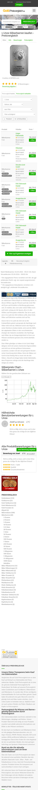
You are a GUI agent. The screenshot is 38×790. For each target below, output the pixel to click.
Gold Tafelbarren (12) (9, 503)
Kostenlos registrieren (23, 2)
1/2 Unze (7, 527)
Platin (29, 27)
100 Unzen (7, 553)
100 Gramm (8, 539)
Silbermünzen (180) (8, 512)
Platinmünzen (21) (8, 580)
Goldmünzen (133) (8, 498)
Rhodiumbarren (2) (8, 604)
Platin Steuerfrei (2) (8, 587)
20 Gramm (7, 529)
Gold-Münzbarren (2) (9, 505)
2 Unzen (6, 537)
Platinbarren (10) (7, 582)
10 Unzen (7, 546)
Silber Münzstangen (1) (9, 568)
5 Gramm (7, 522)
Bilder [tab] (4, 40)
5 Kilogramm (8, 556)
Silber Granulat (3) (8, 575)
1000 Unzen (8, 561)
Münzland (19, 148)
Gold (7, 27)
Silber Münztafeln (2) (9, 570)
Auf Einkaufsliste (20, 119)
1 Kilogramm (8, 551)
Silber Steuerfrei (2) (8, 578)
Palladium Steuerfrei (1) (10, 597)
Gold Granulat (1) (7, 508)
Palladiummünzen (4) (9, 590)
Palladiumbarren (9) (8, 592)
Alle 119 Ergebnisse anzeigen (19, 254)
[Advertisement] (19, 628)
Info (10, 40)
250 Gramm (8, 544)
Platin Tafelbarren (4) (9, 585)
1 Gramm (7, 517)
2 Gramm (7, 520)
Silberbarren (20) (7, 515)
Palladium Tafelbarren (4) (10, 595)
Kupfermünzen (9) (8, 599)
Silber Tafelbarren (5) (9, 573)
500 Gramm (8, 549)
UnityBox (7, 563)
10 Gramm (7, 525)
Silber (18, 27)
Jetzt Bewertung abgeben (26, 449)
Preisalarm (8, 119)
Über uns (10, 2)
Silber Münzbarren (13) (9, 566)
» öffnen (32, 140)
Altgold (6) (5, 510)
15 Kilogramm (8, 558)
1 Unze (6, 532)
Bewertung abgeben (9, 86)
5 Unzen (6, 541)
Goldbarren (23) (7, 500)
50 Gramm (7, 534)
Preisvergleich (29, 21)
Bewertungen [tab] (18, 40)
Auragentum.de (21, 198)
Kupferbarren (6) (7, 602)
